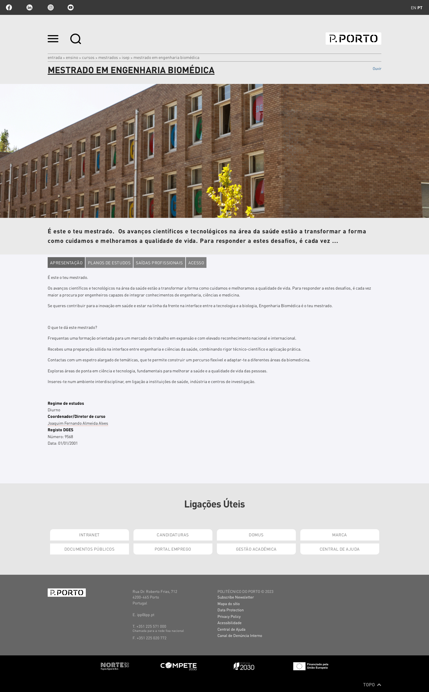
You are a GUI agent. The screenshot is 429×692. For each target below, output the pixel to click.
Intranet (89, 534)
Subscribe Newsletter (235, 596)
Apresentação (66, 262)
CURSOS (88, 57)
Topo (372, 685)
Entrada (55, 57)
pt (419, 7)
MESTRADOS (108, 57)
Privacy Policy (229, 616)
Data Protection (230, 609)
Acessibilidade (229, 622)
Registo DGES (60, 429)
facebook (9, 7)
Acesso (196, 262)
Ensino (72, 57)
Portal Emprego (173, 549)
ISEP (126, 57)
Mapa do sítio (228, 603)
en (413, 7)
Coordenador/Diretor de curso (76, 416)
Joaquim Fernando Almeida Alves (78, 423)
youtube (71, 7)
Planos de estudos (109, 262)
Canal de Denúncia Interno (239, 635)
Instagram (50, 7)
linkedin (29, 7)
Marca (339, 534)
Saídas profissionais (159, 262)
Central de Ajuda (340, 549)
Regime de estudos (66, 403)
